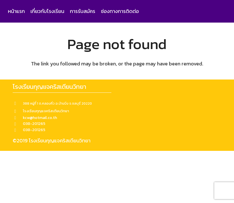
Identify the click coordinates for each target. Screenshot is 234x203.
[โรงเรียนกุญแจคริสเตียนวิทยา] (18, 111)
